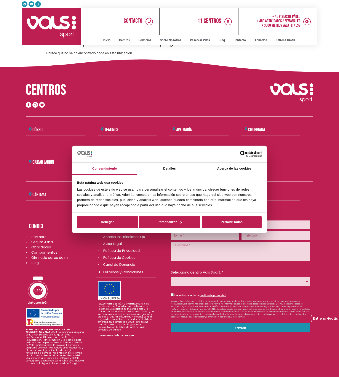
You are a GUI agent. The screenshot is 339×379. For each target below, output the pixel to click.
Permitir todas (232, 222)
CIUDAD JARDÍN (43, 162)
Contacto (133, 20)
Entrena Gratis (285, 40)
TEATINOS (111, 130)
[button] (55, 130)
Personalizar (169, 222)
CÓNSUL (38, 130)
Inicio (106, 40)
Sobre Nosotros (170, 40)
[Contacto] (149, 21)
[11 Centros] (228, 21)
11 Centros (209, 21)
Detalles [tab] (169, 168)
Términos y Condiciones (123, 272)
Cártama (39, 195)
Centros (124, 40)
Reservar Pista (200, 40)
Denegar (107, 222)
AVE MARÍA (184, 130)
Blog (222, 40)
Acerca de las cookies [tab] (234, 168)
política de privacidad (213, 295)
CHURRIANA (256, 130)
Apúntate (261, 40)
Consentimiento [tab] (104, 168)
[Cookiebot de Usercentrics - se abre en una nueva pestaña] (243, 154)
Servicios (145, 40)
